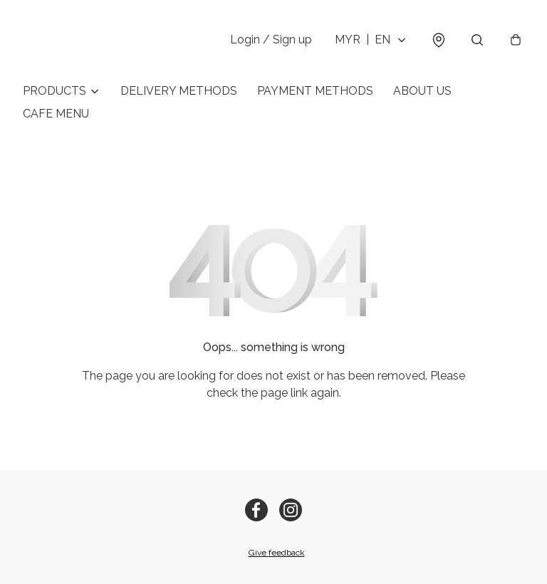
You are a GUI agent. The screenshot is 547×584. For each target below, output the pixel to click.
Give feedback (277, 553)
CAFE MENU (56, 113)
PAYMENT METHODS (315, 91)
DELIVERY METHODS (178, 91)
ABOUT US (422, 91)
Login (271, 39)
